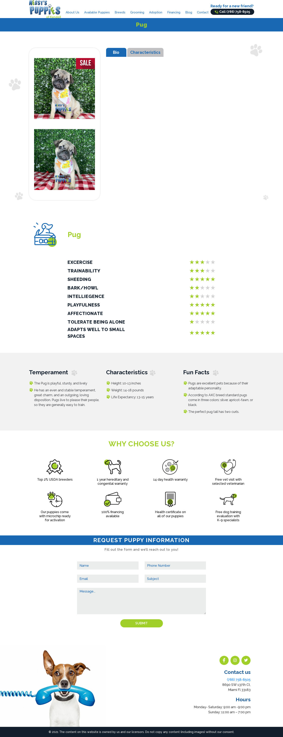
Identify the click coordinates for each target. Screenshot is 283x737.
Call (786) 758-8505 (232, 12)
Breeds (120, 12)
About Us (72, 12)
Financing (173, 12)
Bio (116, 52)
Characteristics (145, 52)
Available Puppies (97, 12)
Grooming (137, 12)
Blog (188, 12)
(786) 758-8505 (239, 680)
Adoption (155, 12)
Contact (203, 12)
